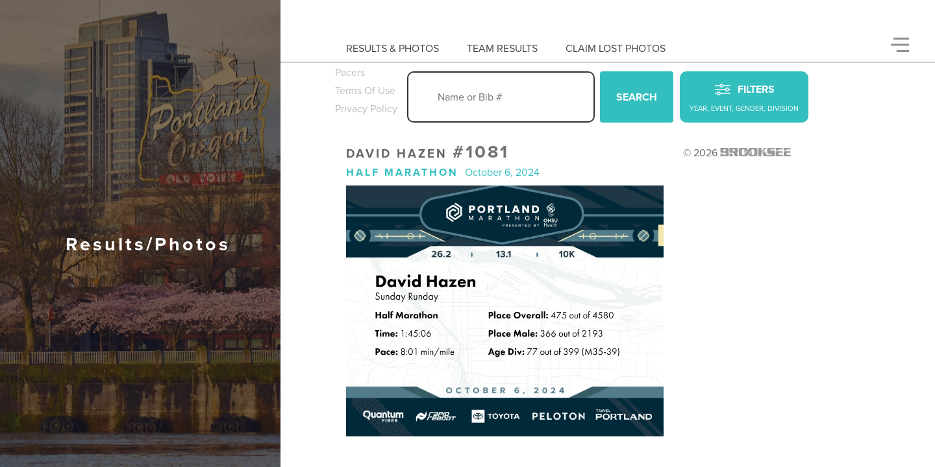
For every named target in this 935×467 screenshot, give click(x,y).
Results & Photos (392, 48)
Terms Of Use (365, 90)
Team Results (502, 48)
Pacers (350, 72)
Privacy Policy (366, 108)
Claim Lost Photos (616, 48)
